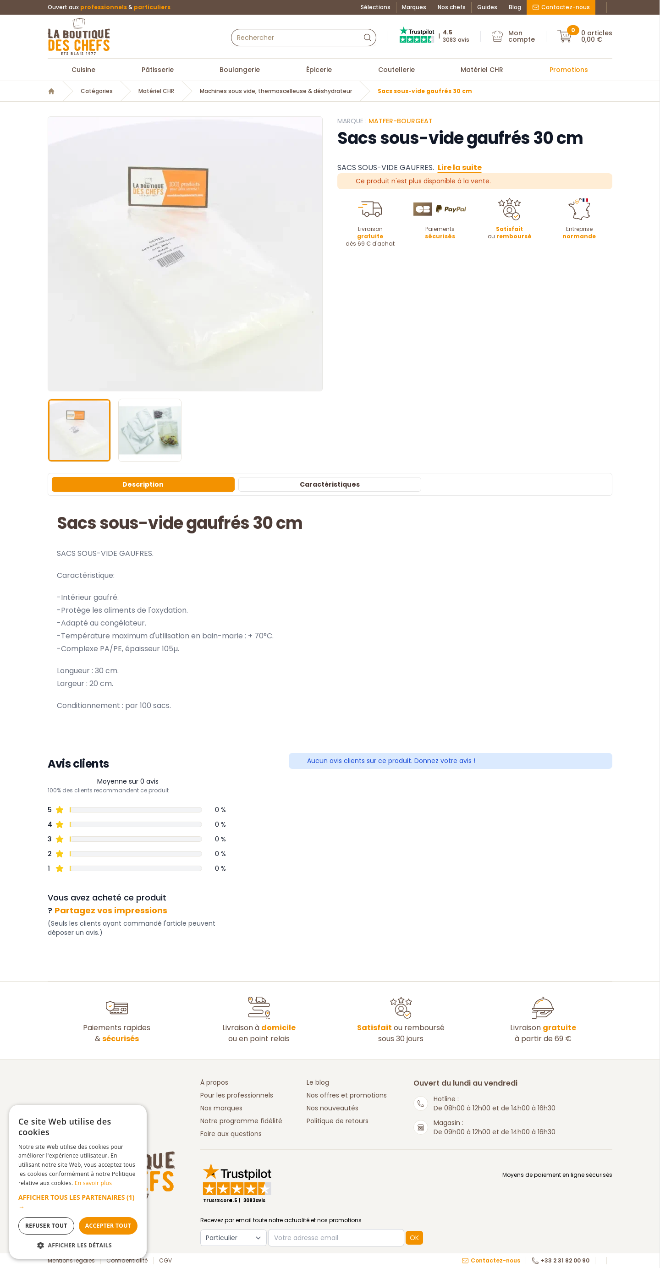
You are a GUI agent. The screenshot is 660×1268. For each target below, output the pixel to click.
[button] (78, 1202)
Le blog (318, 1082)
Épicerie (319, 69)
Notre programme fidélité (241, 1120)
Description (143, 484)
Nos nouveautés (332, 1108)
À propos (214, 1082)
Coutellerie (396, 69)
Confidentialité (127, 1260)
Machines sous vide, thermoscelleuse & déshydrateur (276, 91)
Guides (487, 7)
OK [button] (414, 1237)
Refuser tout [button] (46, 1226)
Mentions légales (71, 1260)
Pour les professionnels (236, 1095)
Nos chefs (452, 7)
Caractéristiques (330, 484)
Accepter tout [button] (108, 1226)
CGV (165, 1260)
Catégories (97, 91)
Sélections (375, 7)
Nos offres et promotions (347, 1095)
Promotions (569, 69)
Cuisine (83, 69)
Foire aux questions (231, 1133)
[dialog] (78, 1182)
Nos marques (221, 1108)
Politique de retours (337, 1120)
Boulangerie (240, 69)
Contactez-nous (561, 7)
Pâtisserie (158, 69)
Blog (515, 7)
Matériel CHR (482, 69)
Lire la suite (460, 167)
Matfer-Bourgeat (400, 121)
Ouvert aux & (109, 7)
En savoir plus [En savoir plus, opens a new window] (93, 1183)
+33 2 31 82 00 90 (560, 1260)
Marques (414, 7)
